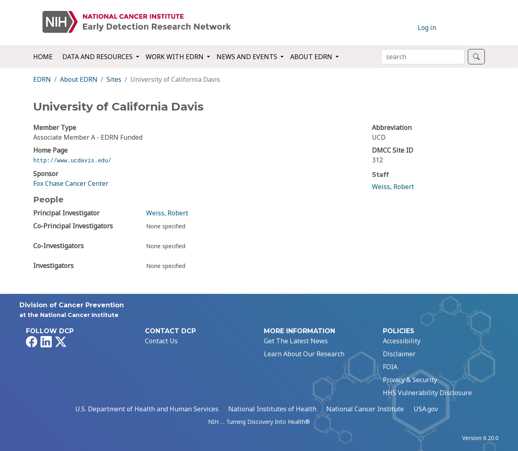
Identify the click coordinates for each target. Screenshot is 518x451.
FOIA (390, 366)
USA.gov (426, 408)
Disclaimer (399, 353)
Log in (427, 27)
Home (43, 56)
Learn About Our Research (304, 353)
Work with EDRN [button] (175, 56)
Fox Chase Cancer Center (70, 183)
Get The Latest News (296, 340)
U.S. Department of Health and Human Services (147, 408)
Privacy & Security (410, 379)
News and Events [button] (248, 56)
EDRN (42, 79)
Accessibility (401, 340)
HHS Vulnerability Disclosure (427, 392)
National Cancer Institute (365, 408)
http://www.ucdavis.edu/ (72, 160)
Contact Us (161, 340)
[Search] (423, 56)
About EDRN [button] (312, 56)
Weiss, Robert (167, 212)
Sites (113, 79)
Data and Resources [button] (98, 56)
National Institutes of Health (272, 408)
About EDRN (79, 79)
